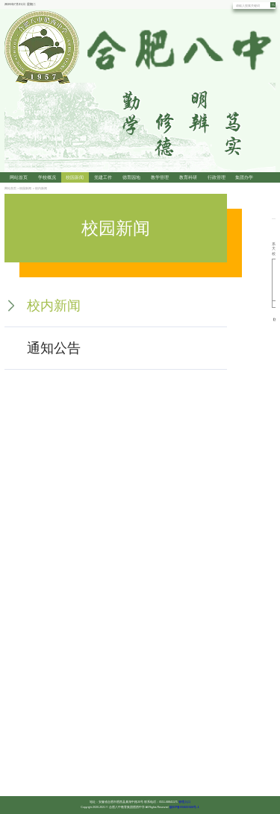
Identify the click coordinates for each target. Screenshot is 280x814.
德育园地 (131, 177)
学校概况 (47, 177)
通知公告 (54, 348)
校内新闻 (41, 188)
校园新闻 (75, 177)
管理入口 (184, 802)
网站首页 (19, 177)
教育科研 (188, 177)
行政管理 (216, 177)
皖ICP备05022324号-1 (184, 807)
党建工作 (103, 177)
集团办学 (244, 177)
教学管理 (160, 177)
